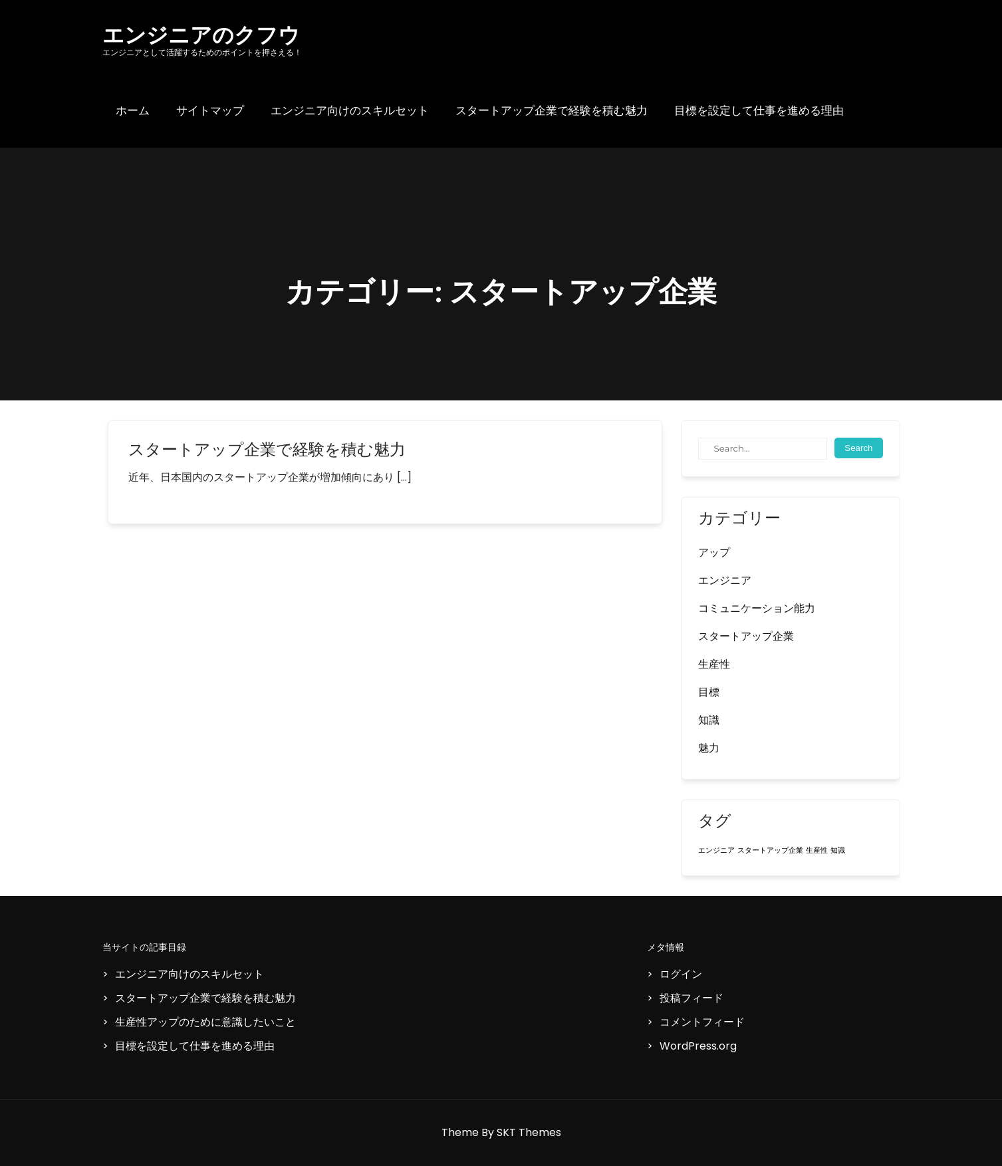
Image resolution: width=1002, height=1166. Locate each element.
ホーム (133, 110)
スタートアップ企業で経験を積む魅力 (551, 110)
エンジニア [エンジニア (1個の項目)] (716, 850)
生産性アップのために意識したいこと (205, 1022)
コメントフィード (702, 1022)
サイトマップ (210, 110)
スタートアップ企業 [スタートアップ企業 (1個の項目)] (770, 850)
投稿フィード (691, 998)
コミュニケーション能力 (756, 608)
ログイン (681, 974)
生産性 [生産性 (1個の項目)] (817, 850)
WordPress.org (698, 1046)
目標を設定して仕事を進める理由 (759, 110)
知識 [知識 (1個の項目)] (837, 850)
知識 (708, 720)
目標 (708, 692)
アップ (714, 552)
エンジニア (724, 580)
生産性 (714, 664)
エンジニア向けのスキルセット (350, 110)
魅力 (708, 748)
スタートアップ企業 (746, 636)
